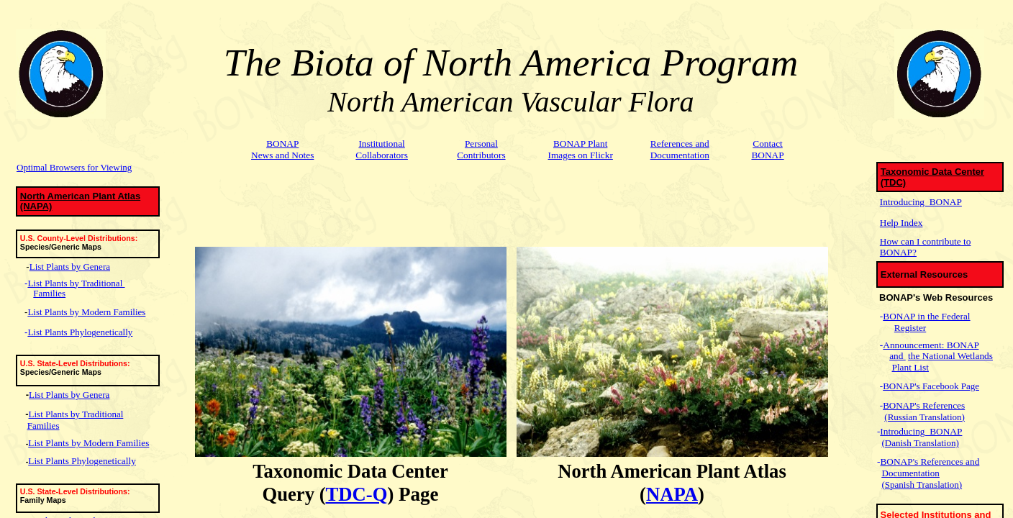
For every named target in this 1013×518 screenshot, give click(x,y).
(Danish (897, 442)
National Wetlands (957, 355)
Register (910, 327)
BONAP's (901, 405)
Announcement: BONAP (930, 345)
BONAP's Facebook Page (931, 386)
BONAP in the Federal (926, 316)
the (915, 355)
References (943, 405)
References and (948, 461)
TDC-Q (357, 494)
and (897, 355)
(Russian (900, 417)
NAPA (672, 494)
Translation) (941, 417)
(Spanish (898, 484)
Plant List (910, 367)
